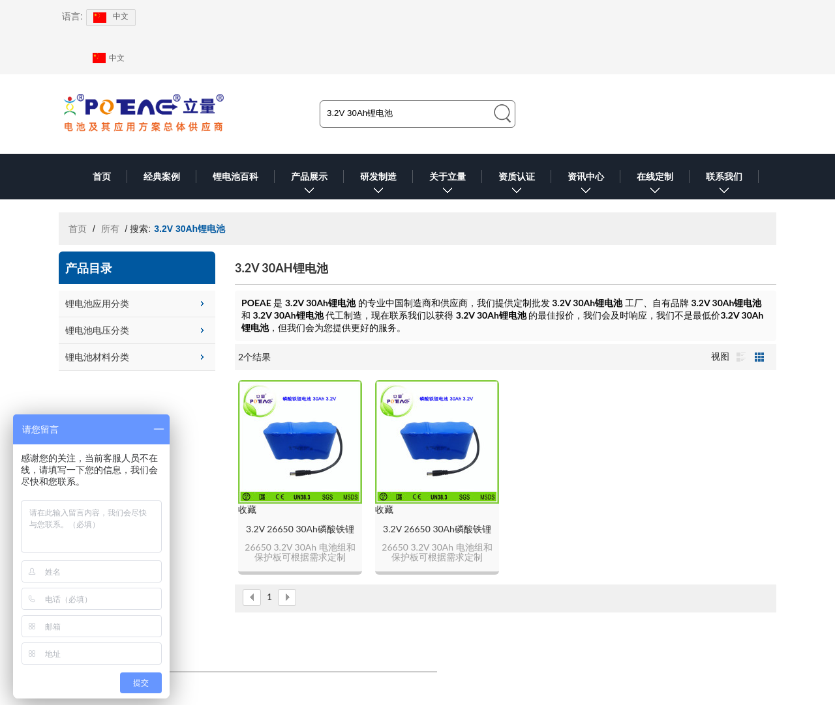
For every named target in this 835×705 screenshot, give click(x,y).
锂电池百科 (235, 176)
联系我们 (724, 185)
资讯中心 (585, 185)
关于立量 (447, 185)
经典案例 (162, 176)
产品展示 (309, 185)
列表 (741, 357)
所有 (110, 228)
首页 (102, 176)
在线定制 (655, 185)
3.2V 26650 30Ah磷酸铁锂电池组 (300, 529)
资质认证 (516, 185)
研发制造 (378, 185)
